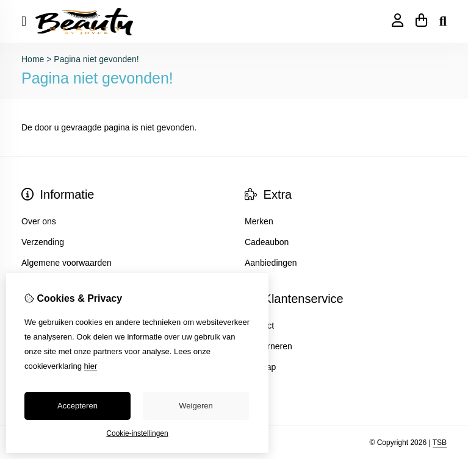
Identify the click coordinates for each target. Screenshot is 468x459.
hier (91, 366)
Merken (259, 221)
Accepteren (77, 405)
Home (32, 59)
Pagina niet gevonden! (96, 59)
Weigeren (195, 405)
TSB (440, 442)
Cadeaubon (267, 242)
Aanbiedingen (271, 263)
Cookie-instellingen (137, 433)
